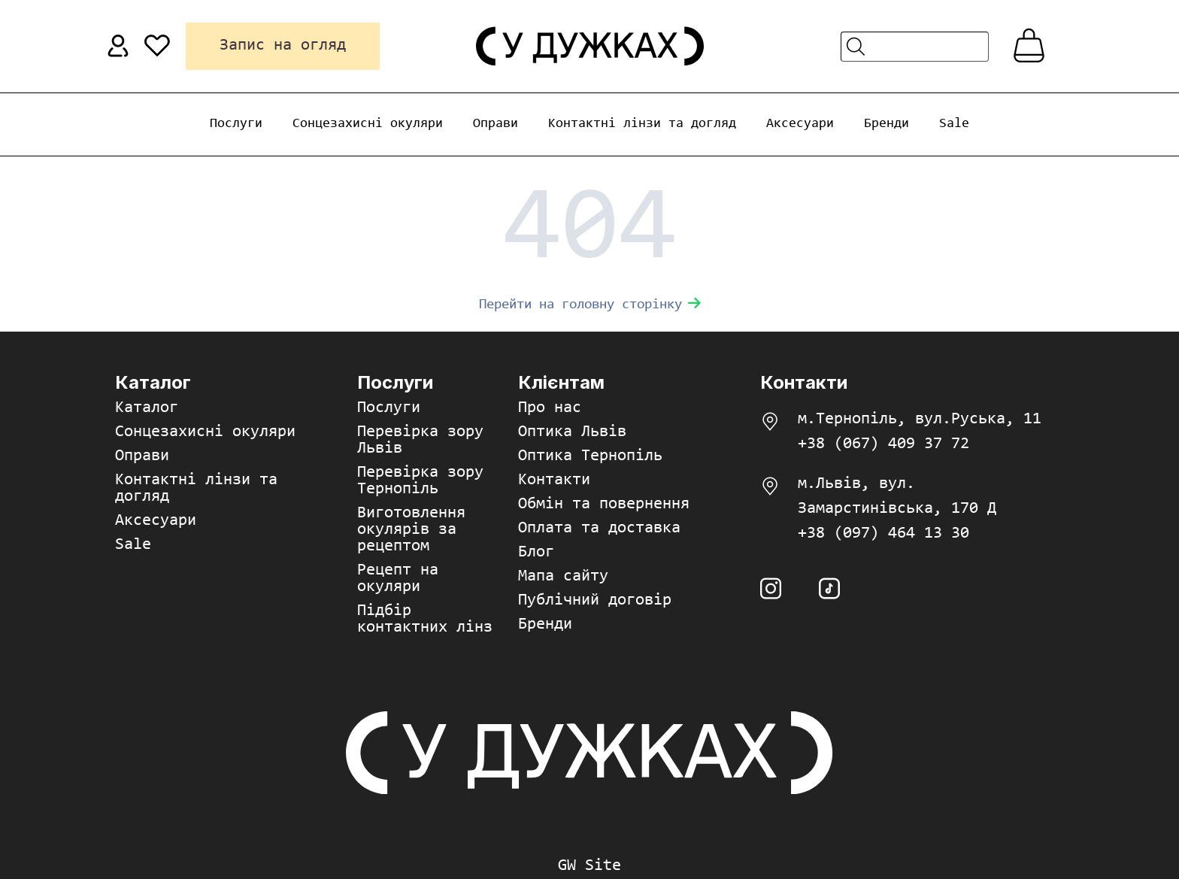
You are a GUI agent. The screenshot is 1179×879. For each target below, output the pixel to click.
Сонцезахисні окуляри (367, 124)
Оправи (495, 124)
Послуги (236, 124)
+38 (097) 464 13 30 (883, 534)
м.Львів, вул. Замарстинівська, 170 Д (897, 496)
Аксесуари (800, 124)
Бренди (886, 124)
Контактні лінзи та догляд (642, 124)
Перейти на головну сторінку (590, 305)
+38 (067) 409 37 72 (883, 444)
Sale (954, 124)
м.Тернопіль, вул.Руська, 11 (919, 419)
